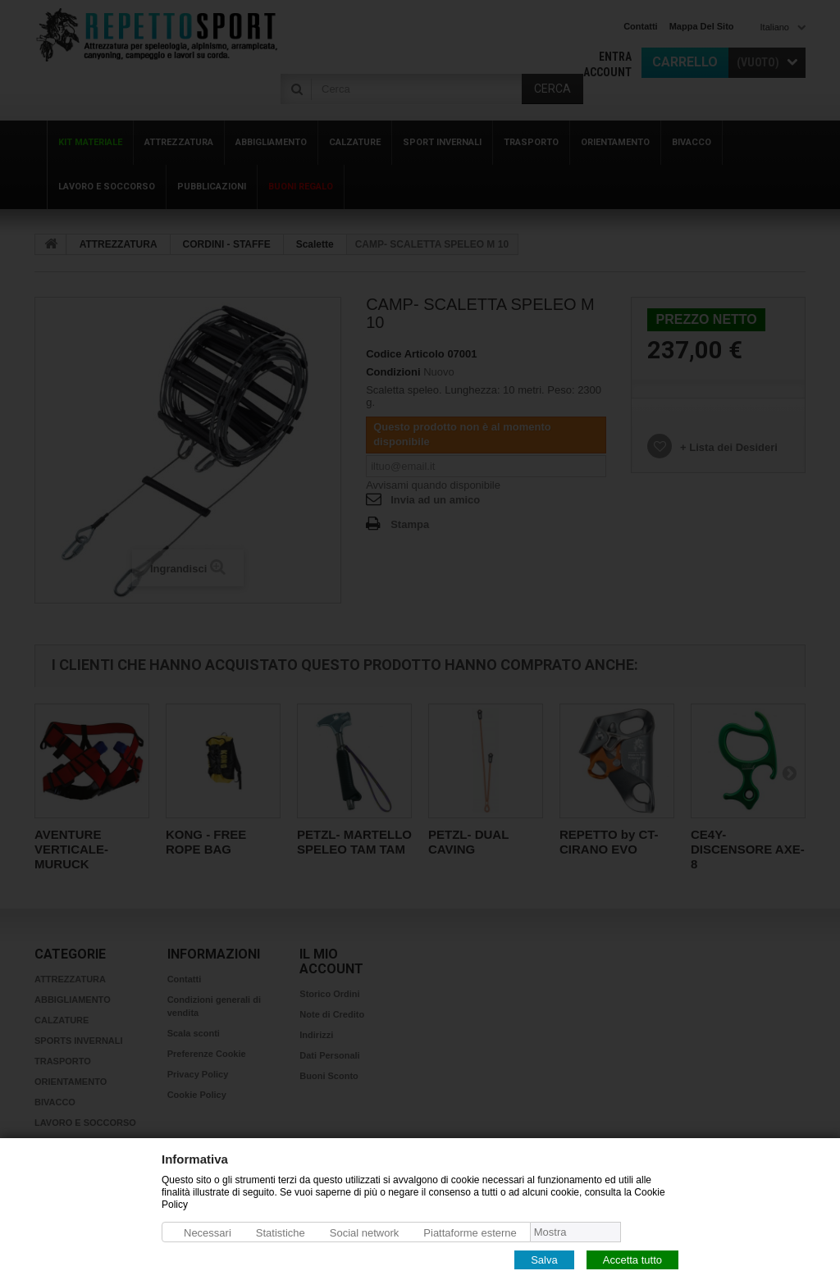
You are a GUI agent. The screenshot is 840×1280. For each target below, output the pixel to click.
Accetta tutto (632, 1259)
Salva (544, 1259)
